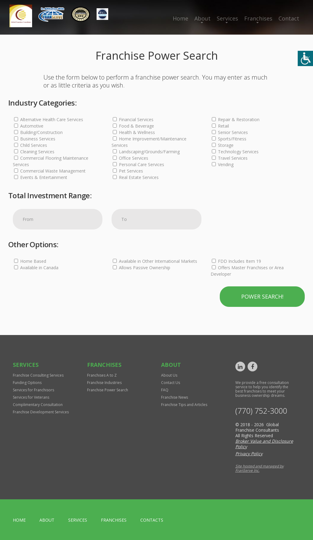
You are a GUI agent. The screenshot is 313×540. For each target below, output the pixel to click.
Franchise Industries (104, 382)
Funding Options (27, 382)
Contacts (151, 520)
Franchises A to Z (102, 375)
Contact (288, 18)
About (202, 18)
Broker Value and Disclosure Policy (264, 443)
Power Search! (262, 296)
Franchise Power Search (107, 390)
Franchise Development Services (41, 412)
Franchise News (174, 397)
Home (180, 18)
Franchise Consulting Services (38, 375)
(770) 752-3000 (261, 411)
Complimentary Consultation (38, 404)
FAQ (164, 390)
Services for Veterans (31, 397)
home (19, 520)
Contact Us (170, 382)
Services (227, 18)
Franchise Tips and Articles (184, 404)
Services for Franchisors (33, 390)
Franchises (258, 18)
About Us (169, 375)
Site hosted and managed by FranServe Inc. (259, 468)
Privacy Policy (249, 453)
